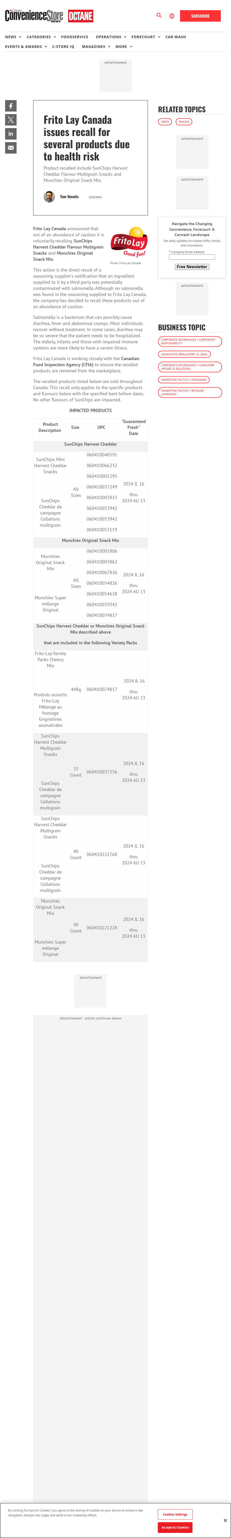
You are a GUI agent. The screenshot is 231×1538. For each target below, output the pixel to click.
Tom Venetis (69, 196)
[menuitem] (16, 37)
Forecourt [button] (143, 36)
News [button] (10, 36)
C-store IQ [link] (63, 46)
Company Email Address (186, 252)
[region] (115, 1520)
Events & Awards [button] (23, 46)
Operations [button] (108, 36)
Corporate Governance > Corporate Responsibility (188, 341)
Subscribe (200, 16)
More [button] (121, 46)
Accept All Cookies (175, 1527)
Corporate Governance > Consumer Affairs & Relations (187, 367)
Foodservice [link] (74, 36)
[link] (11, 106)
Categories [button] (39, 36)
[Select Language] (172, 16)
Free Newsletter (192, 267)
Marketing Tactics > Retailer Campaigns (182, 392)
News (165, 122)
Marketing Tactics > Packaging (184, 380)
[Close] (225, 1520)
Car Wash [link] (175, 36)
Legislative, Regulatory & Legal (184, 354)
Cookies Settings (175, 1514)
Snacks (184, 122)
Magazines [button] (93, 46)
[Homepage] (49, 16)
